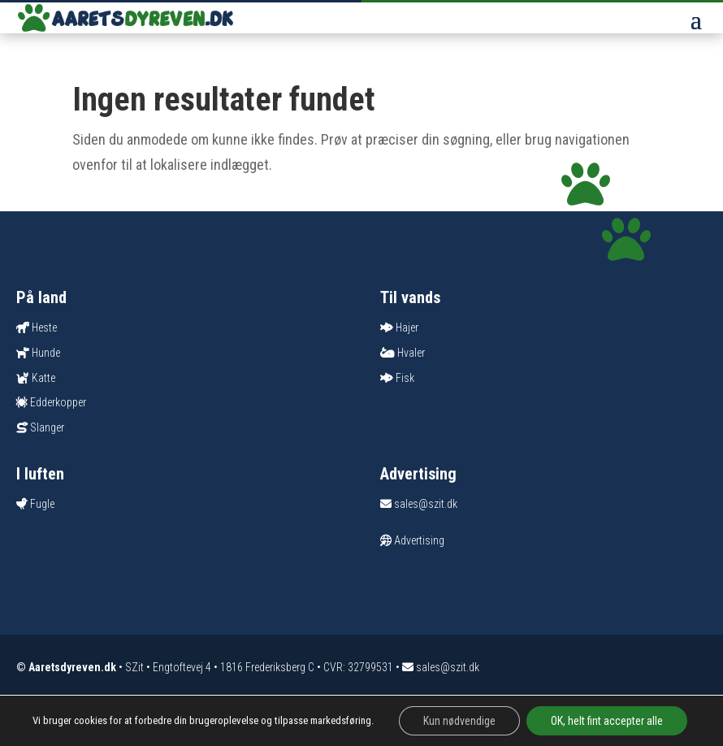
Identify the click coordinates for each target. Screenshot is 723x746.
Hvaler (411, 352)
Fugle (42, 503)
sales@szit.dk (418, 503)
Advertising (412, 540)
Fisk (405, 377)
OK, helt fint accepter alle (607, 720)
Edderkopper (58, 402)
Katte (43, 377)
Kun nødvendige (459, 720)
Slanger (47, 427)
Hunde (46, 352)
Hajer (407, 327)
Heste (44, 327)
